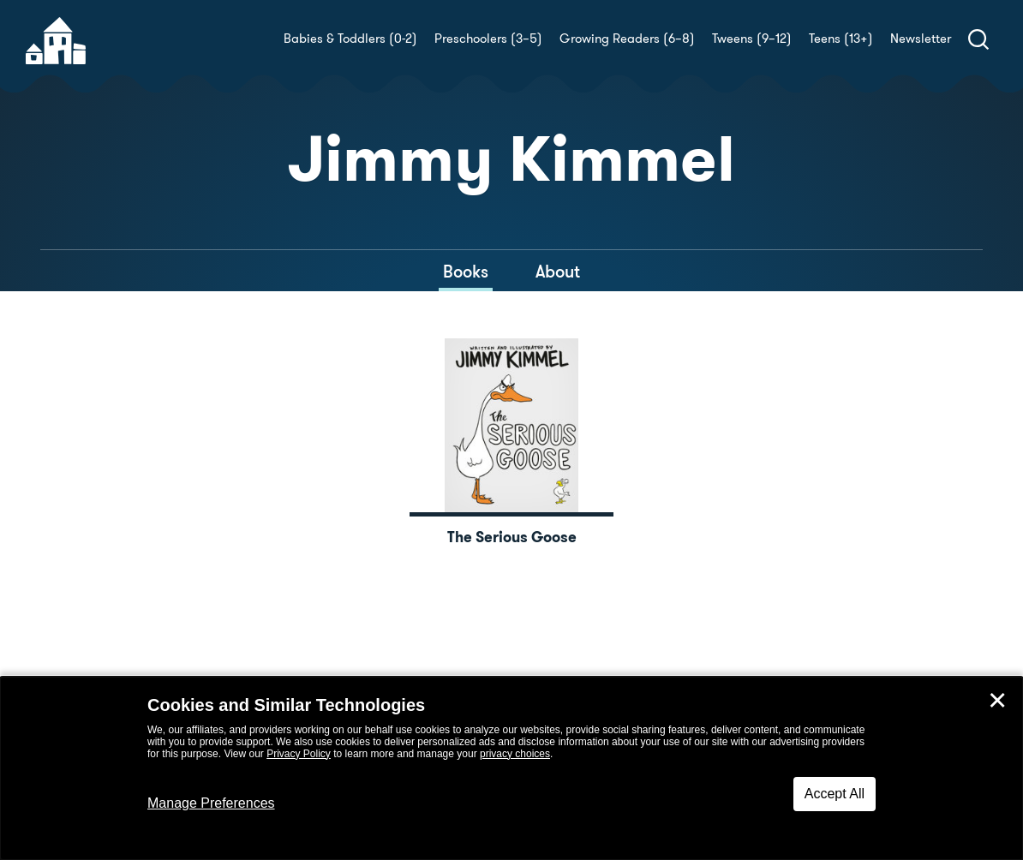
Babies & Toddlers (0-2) (350, 38)
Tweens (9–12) (752, 38)
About (557, 272)
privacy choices (515, 754)
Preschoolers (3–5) (488, 38)
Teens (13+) (841, 38)
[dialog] (511, 768)
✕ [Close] (997, 700)
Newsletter (920, 38)
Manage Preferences (211, 803)
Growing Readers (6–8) (627, 38)
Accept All (834, 793)
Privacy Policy (298, 754)
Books (465, 272)
